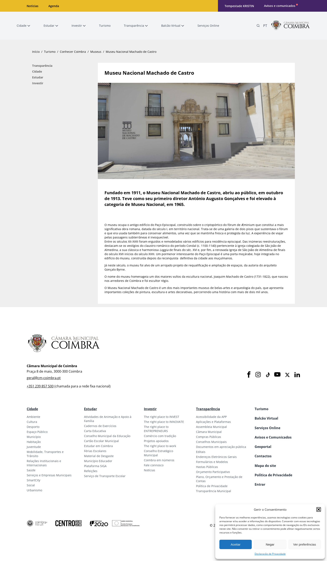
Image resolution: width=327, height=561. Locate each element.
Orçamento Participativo (213, 472)
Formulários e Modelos (212, 462)
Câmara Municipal (209, 432)
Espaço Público (37, 432)
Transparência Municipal (213, 491)
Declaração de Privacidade (270, 554)
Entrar (260, 484)
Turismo (49, 52)
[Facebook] (249, 375)
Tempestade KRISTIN (239, 6)
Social (31, 485)
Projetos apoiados (156, 441)
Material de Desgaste (99, 456)
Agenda (53, 6)
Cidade (37, 71)
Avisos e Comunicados (273, 437)
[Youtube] (277, 375)
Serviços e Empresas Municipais (49, 475)
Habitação (34, 442)
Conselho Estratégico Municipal (158, 453)
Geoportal (263, 446)
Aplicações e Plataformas (213, 422)
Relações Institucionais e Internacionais (44, 463)
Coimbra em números (159, 460)
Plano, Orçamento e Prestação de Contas (219, 479)
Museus (95, 52)
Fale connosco (154, 465)
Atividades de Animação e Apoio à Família (107, 419)
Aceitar (235, 544)
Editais (200, 452)
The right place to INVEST (161, 417)
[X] (287, 375)
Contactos (263, 456)
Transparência (42, 66)
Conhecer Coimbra (73, 52)
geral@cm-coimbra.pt (44, 378)
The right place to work (160, 446)
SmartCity (33, 480)
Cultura (32, 422)
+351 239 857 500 (40, 386)
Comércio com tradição (160, 436)
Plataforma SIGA (95, 466)
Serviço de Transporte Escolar (105, 476)
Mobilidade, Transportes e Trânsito (45, 454)
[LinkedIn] (297, 375)
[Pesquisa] (258, 25)
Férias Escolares (95, 451)
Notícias (32, 6)
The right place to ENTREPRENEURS (156, 429)
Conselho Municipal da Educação (107, 436)
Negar (270, 544)
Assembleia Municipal (211, 427)
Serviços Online (267, 428)
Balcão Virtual (266, 418)
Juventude (34, 447)
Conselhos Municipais (211, 442)
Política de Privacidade (212, 486)
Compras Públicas (208, 437)
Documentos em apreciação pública (221, 447)
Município (34, 437)
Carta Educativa (95, 431)
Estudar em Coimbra (98, 446)
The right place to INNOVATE (164, 422)
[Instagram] (258, 375)
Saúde (31, 470)
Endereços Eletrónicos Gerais (216, 457)
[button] (319, 509)
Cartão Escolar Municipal (101, 441)
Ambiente (33, 417)
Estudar (37, 77)
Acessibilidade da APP (211, 417)
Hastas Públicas (207, 467)
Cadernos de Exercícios (100, 426)
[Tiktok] (267, 375)
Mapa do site (265, 465)
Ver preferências (304, 544)
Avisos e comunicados (279, 6)
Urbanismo (34, 490)
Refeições (90, 471)
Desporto (33, 427)
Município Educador (98, 461)
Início (36, 52)
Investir (37, 83)
